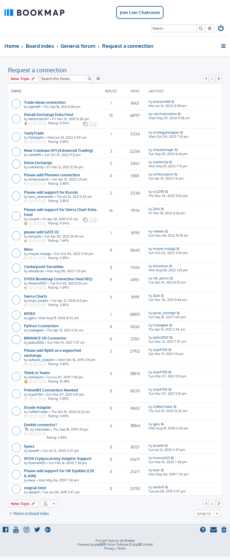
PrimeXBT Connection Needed (51, 389)
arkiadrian (36, 271)
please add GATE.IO (41, 231)
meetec (158, 231)
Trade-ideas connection (45, 102)
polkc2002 (36, 342)
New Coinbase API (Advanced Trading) (58, 150)
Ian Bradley (127, 540)
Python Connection (41, 325)
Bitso (28, 249)
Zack (156, 209)
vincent (33, 219)
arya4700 (160, 350)
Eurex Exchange (38, 162)
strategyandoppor (166, 132)
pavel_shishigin (164, 313)
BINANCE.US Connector (45, 337)
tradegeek (36, 330)
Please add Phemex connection (52, 174)
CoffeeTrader (38, 412)
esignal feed (35, 487)
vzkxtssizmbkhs (165, 114)
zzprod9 (34, 107)
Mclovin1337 (37, 283)
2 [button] (212, 78)
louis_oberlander (41, 197)
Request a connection (37, 70)
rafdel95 (34, 155)
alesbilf (34, 492)
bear (31, 480)
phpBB (99, 544)
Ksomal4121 (36, 463)
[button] (219, 78)
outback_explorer (41, 360)
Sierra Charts (35, 296)
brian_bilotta (38, 301)
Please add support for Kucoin (51, 192)
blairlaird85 (161, 102)
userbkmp (35, 167)
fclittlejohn (36, 137)
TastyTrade (34, 132)
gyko (31, 318)
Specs (29, 446)
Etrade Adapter (37, 407)
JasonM (33, 451)
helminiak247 (38, 119)
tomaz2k (34, 236)
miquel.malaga (39, 254)
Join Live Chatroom (140, 12)
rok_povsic (161, 278)
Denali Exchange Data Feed (48, 114)
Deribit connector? (40, 424)
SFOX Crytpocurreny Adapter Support (58, 458)
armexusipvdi (38, 179)
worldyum (35, 377)
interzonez (42, 429)
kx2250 (158, 191)
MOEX (29, 313)
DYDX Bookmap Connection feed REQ (58, 278)
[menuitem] (221, 29)
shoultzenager (163, 150)
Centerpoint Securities (43, 266)
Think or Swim (37, 372)
